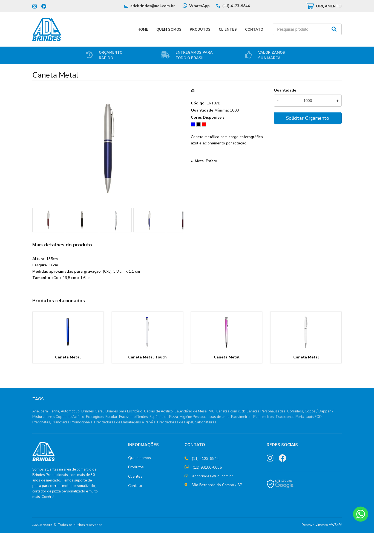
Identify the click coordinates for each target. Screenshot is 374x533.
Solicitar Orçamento (307, 118)
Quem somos (139, 457)
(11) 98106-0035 (207, 467)
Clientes (228, 29)
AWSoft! (335, 525)
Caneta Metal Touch (147, 357)
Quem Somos (169, 29)
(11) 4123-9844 (236, 5)
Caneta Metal (68, 357)
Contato (254, 29)
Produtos (200, 29)
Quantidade (285, 90)
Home (142, 29)
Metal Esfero (206, 161)
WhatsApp (199, 5)
